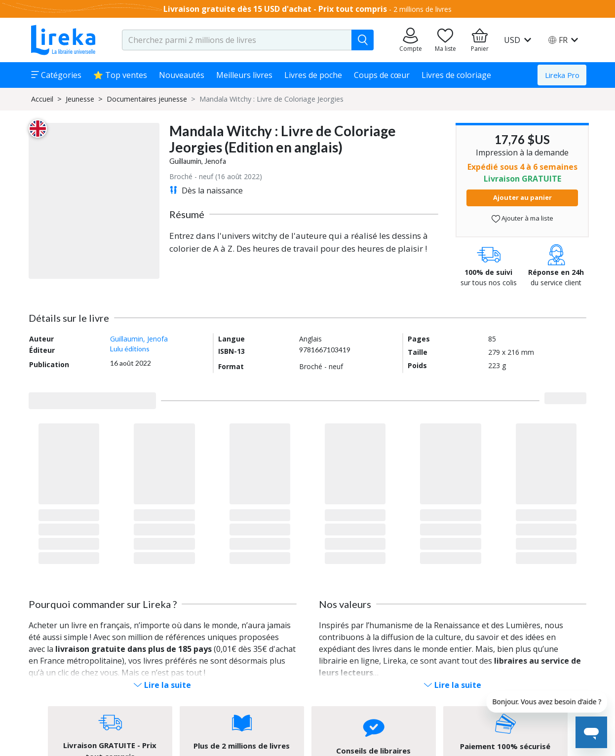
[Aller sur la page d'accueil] (63, 40)
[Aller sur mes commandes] (410, 40)
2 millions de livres (422, 9)
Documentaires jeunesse (147, 99)
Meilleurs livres (244, 75)
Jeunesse (80, 99)
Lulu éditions (130, 348)
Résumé (186, 214)
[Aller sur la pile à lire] (445, 40)
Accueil (42, 99)
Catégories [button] (56, 75)
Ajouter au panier (522, 197)
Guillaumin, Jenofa (197, 161)
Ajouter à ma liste (522, 218)
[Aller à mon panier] (479, 40)
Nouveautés (181, 75)
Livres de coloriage (456, 75)
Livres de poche (313, 75)
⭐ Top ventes (120, 75)
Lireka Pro (562, 75)
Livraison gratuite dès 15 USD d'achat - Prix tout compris (275, 8)
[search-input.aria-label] (237, 40)
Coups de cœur (382, 75)
